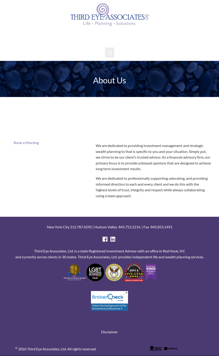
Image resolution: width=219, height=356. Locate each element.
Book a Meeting (25, 142)
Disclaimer (109, 332)
